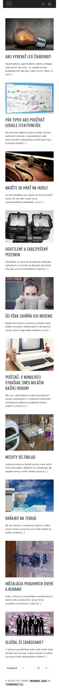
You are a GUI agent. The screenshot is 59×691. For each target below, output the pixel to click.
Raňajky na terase (21, 518)
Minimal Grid (38, 681)
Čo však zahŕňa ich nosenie (29, 316)
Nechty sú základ (20, 457)
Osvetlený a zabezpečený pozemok (26, 252)
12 (38, 668)
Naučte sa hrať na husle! (26, 188)
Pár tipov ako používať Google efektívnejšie (25, 122)
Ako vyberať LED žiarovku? (28, 56)
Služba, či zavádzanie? (24, 642)
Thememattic (14, 684)
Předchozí (12, 668)
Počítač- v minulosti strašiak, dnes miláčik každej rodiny (24, 382)
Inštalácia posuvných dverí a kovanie (29, 586)
